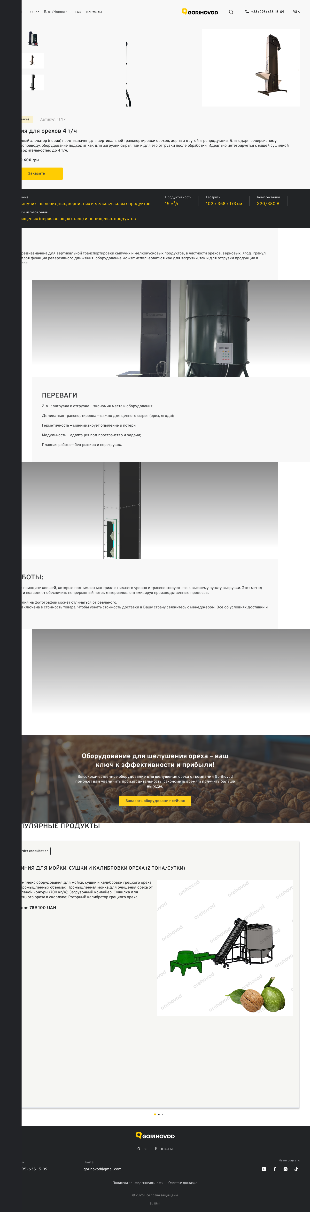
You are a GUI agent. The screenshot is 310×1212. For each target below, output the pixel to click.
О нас (34, 12)
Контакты (94, 12)
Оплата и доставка (182, 1183)
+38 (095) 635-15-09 (267, 12)
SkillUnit (155, 1204)
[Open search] (231, 12)
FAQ (78, 12)
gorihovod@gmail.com (103, 1169)
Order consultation (33, 851)
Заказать (36, 173)
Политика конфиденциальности (138, 1183)
